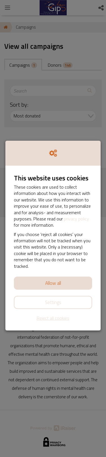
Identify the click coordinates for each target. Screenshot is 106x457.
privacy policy (76, 218)
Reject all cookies (53, 318)
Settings (53, 302)
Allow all (53, 283)
